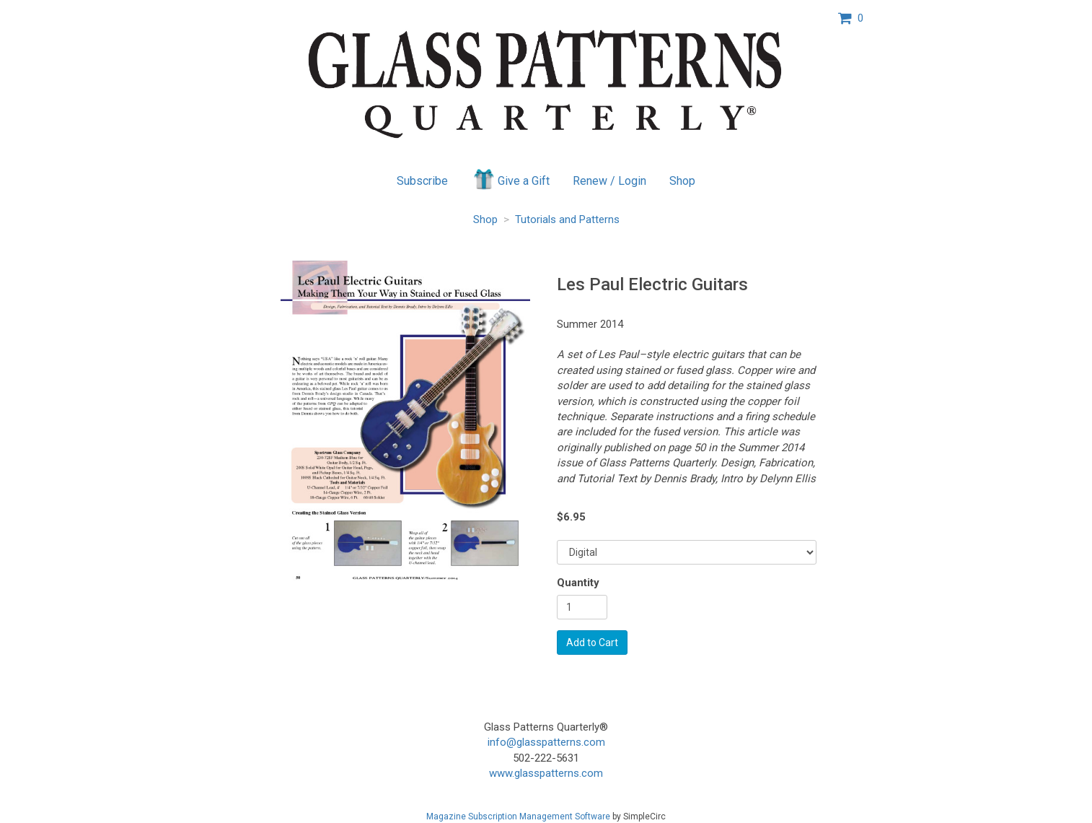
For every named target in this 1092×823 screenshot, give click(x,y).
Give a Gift (510, 179)
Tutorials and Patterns (567, 219)
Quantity (578, 582)
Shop (682, 181)
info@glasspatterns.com (546, 742)
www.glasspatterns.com (546, 773)
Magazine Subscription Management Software (518, 816)
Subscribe (422, 181)
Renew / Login (609, 181)
